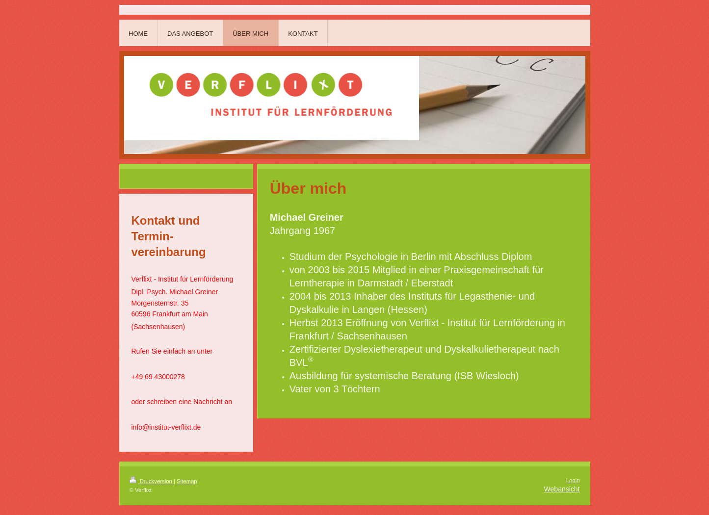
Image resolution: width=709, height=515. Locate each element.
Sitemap (187, 481)
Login (573, 480)
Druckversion (152, 481)
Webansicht (562, 489)
